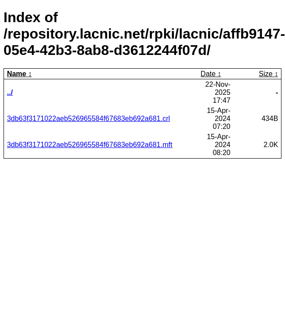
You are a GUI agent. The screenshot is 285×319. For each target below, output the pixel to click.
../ (10, 92)
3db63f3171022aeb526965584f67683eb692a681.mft (90, 144)
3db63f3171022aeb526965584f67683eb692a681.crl (88, 118)
